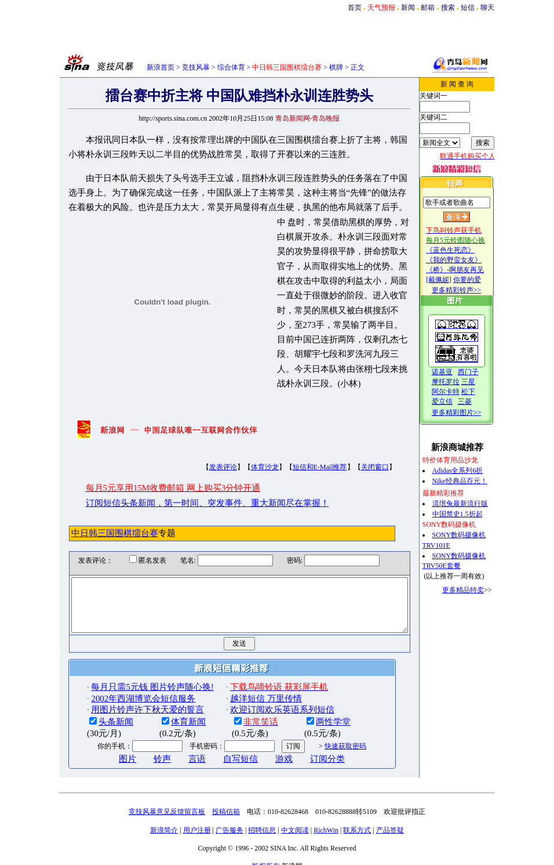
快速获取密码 (325, 737)
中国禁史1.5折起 (469, 514)
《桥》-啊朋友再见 (466, 270)
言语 (177, 750)
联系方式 (357, 821)
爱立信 (453, 401)
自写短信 (220, 750)
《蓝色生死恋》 (462, 250)
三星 (480, 382)
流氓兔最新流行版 (472, 504)
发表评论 (203, 448)
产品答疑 (390, 821)
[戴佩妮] (450, 280)
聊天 (487, 7)
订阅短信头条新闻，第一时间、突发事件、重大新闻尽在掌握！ (187, 483)
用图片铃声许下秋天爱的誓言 (127, 700)
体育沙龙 (244, 448)
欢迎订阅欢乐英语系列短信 (262, 700)
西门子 (479, 372)
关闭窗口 (355, 448)
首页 (355, 7)
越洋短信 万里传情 (246, 689)
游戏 (264, 750)
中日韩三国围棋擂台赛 (94, 513)
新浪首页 (160, 67)
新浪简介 (164, 821)
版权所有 (266, 857)
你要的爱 (479, 280)
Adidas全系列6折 (469, 470)
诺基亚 (453, 372)
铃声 (142, 750)
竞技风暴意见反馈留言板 (167, 802)
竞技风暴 (196, 67)
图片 (107, 750)
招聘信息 (262, 821)
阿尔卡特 (457, 392)
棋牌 (336, 67)
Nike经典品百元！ (471, 481)
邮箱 (428, 7)
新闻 (408, 7)
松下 (480, 392)
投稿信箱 (226, 802)
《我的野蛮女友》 (465, 260)
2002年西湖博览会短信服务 (123, 689)
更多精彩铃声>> (468, 290)
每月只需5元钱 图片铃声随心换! (132, 677)
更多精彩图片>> (468, 412)
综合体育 (231, 67)
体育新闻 (168, 713)
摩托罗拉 (457, 382)
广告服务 (229, 821)
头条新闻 (96, 713)
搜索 (448, 7)
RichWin (326, 821)
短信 (468, 7)
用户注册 (197, 821)
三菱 (476, 401)
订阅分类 (307, 750)
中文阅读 (295, 821)
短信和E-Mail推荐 (299, 448)
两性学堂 (313, 713)
